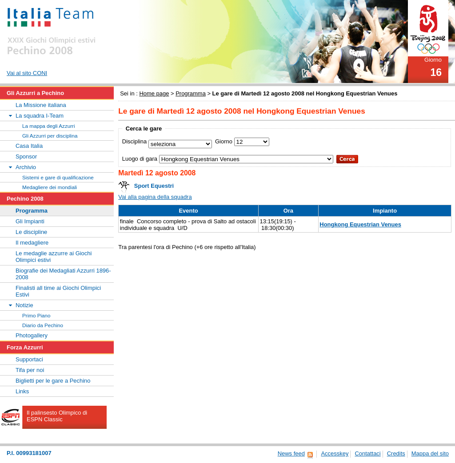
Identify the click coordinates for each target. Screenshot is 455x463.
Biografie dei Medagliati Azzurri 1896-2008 (63, 274)
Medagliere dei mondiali (49, 187)
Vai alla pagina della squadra (155, 197)
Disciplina (134, 141)
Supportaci (29, 359)
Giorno (223, 141)
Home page (154, 93)
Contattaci (367, 453)
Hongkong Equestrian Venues (360, 224)
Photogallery (32, 335)
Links (22, 391)
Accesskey (334, 453)
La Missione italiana (41, 105)
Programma (191, 93)
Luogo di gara (139, 158)
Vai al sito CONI (27, 73)
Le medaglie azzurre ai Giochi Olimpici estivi (54, 256)
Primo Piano (36, 315)
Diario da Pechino (42, 325)
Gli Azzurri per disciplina (49, 136)
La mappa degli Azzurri (48, 126)
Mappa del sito (430, 453)
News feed (291, 453)
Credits (396, 453)
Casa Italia (29, 145)
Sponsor (26, 156)
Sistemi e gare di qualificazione (58, 177)
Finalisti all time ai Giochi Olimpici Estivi (58, 291)
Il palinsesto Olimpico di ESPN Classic (57, 416)
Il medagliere (32, 242)
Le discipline (31, 232)
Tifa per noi (30, 370)
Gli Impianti (30, 221)
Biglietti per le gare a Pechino (53, 380)
